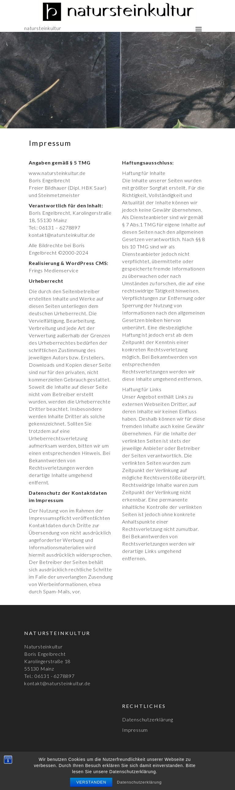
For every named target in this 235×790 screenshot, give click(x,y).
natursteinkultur (42, 28)
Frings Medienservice (54, 270)
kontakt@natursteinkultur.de (62, 235)
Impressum (135, 730)
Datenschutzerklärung (147, 719)
